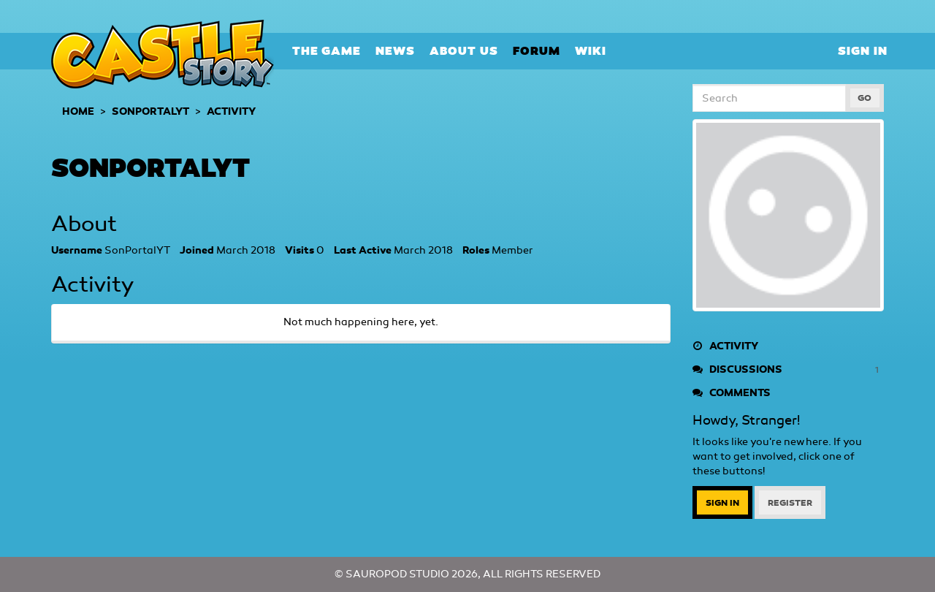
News (395, 50)
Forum (536, 50)
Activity (725, 346)
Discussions (788, 370)
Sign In (863, 50)
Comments (731, 393)
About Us (464, 50)
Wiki (590, 50)
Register (790, 503)
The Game (326, 50)
